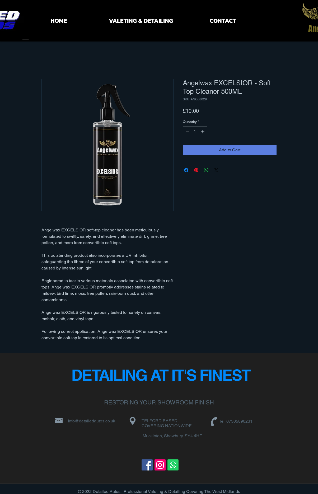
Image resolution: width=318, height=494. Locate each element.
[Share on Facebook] (186, 170)
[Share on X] (216, 170)
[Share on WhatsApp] (206, 170)
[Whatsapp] (173, 464)
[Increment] (203, 131)
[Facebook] (147, 464)
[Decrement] (187, 131)
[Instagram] (160, 464)
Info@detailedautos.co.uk (91, 420)
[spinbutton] (195, 131)
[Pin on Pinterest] (196, 170)
